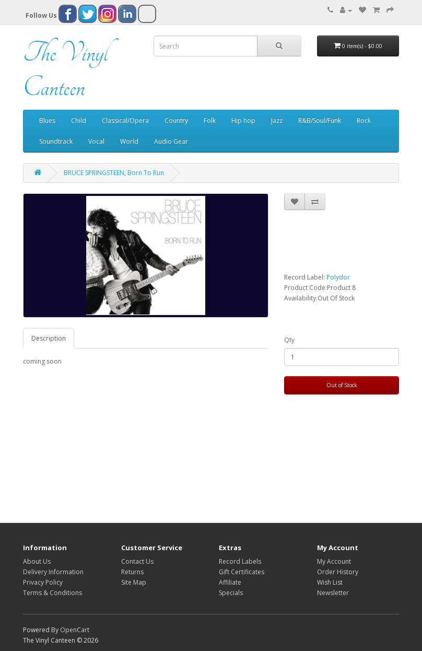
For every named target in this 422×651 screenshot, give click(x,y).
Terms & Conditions (52, 592)
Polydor (338, 277)
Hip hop (243, 120)
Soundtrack (56, 141)
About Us (37, 561)
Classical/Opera (125, 120)
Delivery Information (53, 571)
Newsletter (333, 592)
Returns (132, 571)
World (129, 141)
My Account (334, 561)
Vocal (96, 141)
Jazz (277, 120)
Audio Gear (171, 141)
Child (78, 120)
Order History (337, 571)
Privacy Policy (43, 582)
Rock (364, 120)
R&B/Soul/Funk (319, 120)
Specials (231, 592)
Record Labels (240, 561)
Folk (210, 120)
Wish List (330, 582)
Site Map (133, 582)
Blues (47, 120)
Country (176, 120)
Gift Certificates (241, 571)
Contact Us (137, 561)
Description (48, 338)
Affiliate (230, 582)
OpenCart (74, 629)
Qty (289, 339)
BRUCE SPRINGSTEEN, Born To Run (114, 172)
